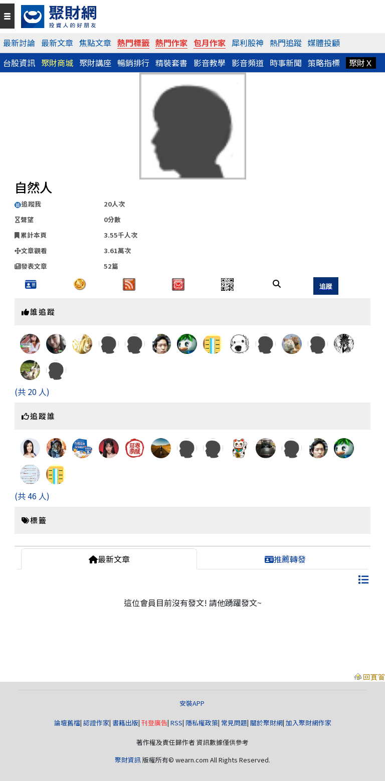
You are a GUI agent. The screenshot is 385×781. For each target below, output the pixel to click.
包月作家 (210, 42)
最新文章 (57, 42)
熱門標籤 (133, 42)
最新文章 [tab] (109, 559)
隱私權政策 (201, 722)
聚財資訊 (128, 759)
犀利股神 (248, 42)
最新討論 (19, 42)
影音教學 (210, 62)
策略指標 (324, 62)
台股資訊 (19, 62)
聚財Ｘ (361, 62)
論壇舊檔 (67, 722)
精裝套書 (171, 62)
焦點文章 (95, 42)
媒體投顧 (324, 42)
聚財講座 (95, 62)
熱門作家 (171, 42)
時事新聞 (286, 62)
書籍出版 (125, 722)
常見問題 (234, 722)
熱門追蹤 (286, 42)
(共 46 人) (32, 496)
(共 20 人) (32, 391)
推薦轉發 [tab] (285, 559)
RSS (176, 722)
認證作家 (96, 722)
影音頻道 (248, 62)
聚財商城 (57, 62)
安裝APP (192, 703)
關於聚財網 (266, 722)
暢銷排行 (133, 62)
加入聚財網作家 (308, 722)
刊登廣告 (154, 722)
